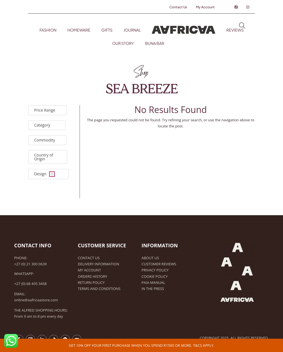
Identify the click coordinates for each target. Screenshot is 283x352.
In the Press (153, 288)
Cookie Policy (154, 276)
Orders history (92, 276)
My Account (89, 270)
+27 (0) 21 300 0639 (30, 263)
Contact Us (89, 257)
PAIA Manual (153, 282)
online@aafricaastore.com (36, 299)
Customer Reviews (159, 263)
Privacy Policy (155, 270)
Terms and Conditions (99, 288)
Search (242, 25)
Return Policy (91, 282)
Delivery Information (98, 263)
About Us (150, 257)
